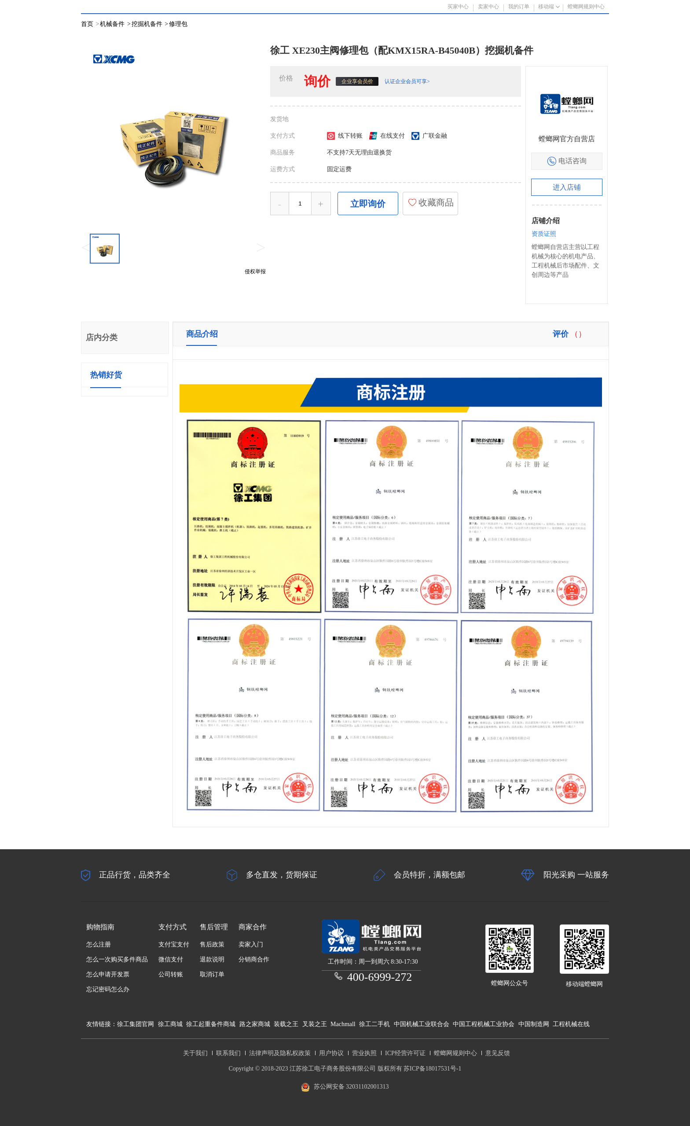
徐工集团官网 (135, 1024)
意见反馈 (497, 1053)
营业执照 (364, 1053)
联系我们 (228, 1053)
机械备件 (115, 24)
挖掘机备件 (150, 24)
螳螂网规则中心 (455, 1053)
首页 (87, 24)
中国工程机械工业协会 (483, 1024)
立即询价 (367, 204)
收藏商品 (430, 202)
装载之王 (286, 1024)
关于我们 (195, 1053)
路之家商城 (254, 1024)
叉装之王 (314, 1024)
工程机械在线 (571, 1024)
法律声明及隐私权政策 (280, 1053)
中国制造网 (533, 1024)
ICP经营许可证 (405, 1053)
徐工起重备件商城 (210, 1024)
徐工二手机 (374, 1024)
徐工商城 (170, 1024)
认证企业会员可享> (407, 81)
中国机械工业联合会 (421, 1024)
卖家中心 (488, 7)
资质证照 (544, 234)
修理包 (178, 24)
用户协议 (331, 1053)
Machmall (343, 1024)
